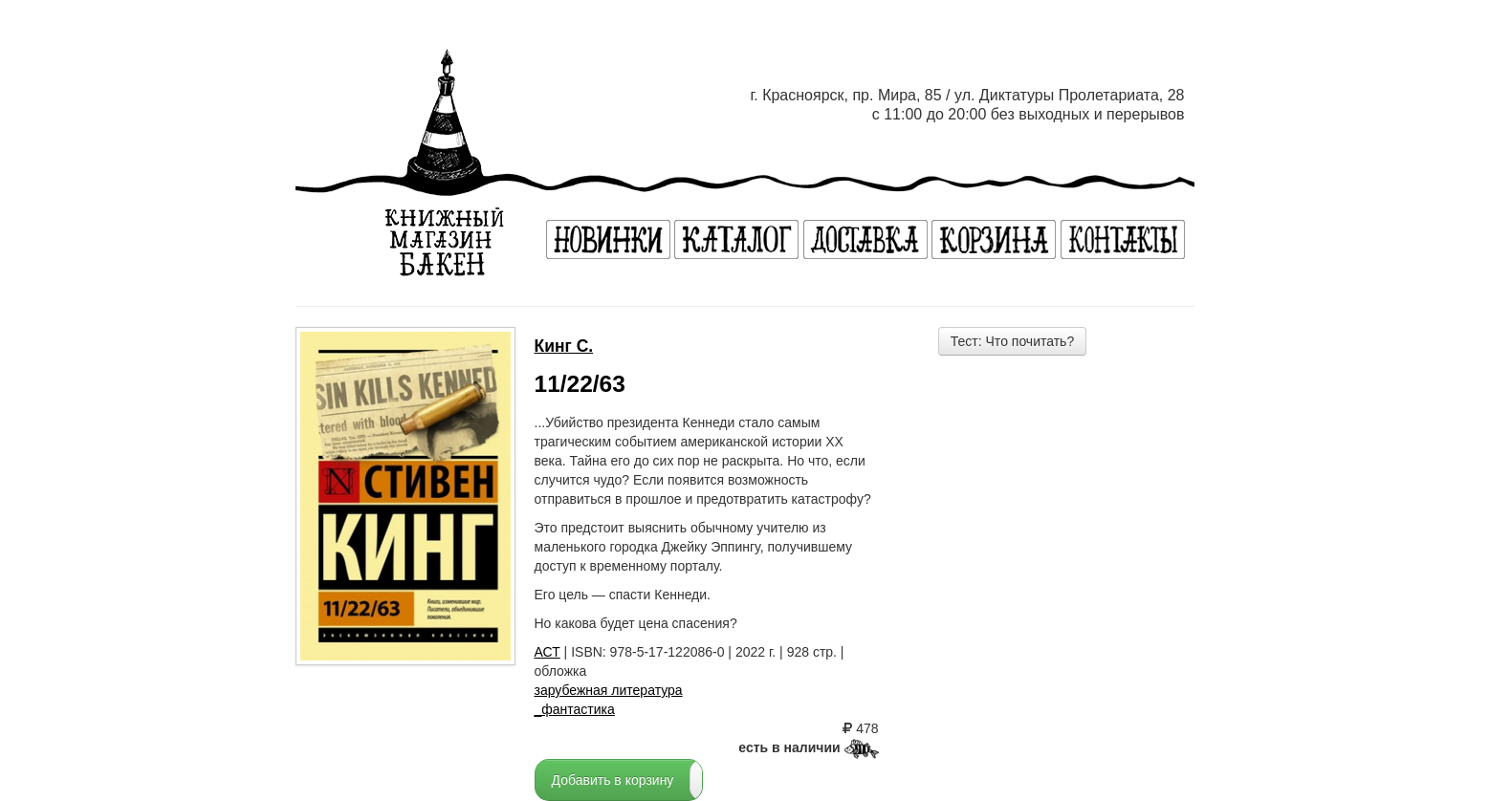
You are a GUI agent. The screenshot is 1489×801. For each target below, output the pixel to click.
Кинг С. (564, 346)
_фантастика (575, 709)
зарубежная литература (609, 690)
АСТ (547, 652)
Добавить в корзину (613, 780)
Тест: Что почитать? (1012, 341)
